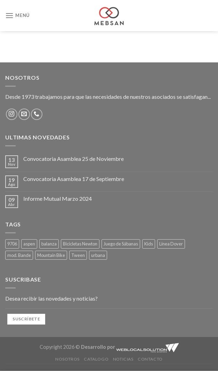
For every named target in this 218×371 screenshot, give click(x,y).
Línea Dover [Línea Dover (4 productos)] (171, 244)
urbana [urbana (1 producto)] (98, 255)
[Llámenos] (36, 114)
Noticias (123, 359)
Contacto (150, 359)
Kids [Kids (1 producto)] (148, 244)
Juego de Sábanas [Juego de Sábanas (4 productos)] (121, 244)
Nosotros (67, 359)
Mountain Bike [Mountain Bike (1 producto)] (51, 255)
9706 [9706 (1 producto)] (12, 244)
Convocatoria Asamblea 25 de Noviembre (73, 158)
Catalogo (96, 359)
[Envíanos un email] (24, 114)
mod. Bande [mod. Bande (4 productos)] (19, 255)
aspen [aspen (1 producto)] (29, 244)
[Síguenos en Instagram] (11, 114)
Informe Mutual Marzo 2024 (57, 198)
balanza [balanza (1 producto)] (49, 244)
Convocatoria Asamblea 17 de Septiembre (73, 178)
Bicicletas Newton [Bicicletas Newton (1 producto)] (80, 244)
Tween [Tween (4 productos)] (78, 255)
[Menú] (17, 15)
